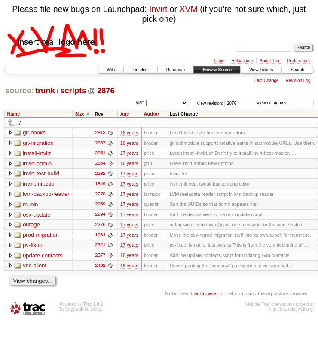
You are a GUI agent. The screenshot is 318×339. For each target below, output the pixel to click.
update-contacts (43, 256)
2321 (100, 246)
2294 (100, 215)
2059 (100, 205)
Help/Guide (242, 60)
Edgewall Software (83, 310)
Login (219, 60)
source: (19, 90)
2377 (100, 256)
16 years (129, 132)
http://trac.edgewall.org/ (291, 310)
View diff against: (285, 103)
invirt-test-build (41, 174)
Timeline (140, 69)
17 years (129, 153)
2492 (100, 266)
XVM (189, 9)
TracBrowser (204, 294)
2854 (100, 163)
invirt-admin (37, 163)
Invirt (158, 9)
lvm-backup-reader (46, 194)
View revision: (210, 103)
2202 (100, 174)
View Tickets (261, 69)
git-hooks (34, 132)
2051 (100, 153)
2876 (106, 90)
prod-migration (41, 235)
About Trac (270, 60)
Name (13, 113)
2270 (100, 194)
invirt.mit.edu (39, 184)
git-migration (38, 143)
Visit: (140, 102)
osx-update (36, 215)
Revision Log (298, 80)
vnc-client (34, 266)
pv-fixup (33, 246)
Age (124, 113)
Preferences (299, 60)
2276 (100, 225)
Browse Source (217, 69)
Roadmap (175, 69)
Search (297, 69)
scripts (73, 90)
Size (80, 113)
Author (151, 113)
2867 (100, 143)
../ (18, 122)
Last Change (266, 80)
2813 (100, 132)
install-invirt (37, 153)
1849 (100, 184)
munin (30, 205)
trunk (45, 90)
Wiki (111, 69)
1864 (100, 235)
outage (31, 225)
